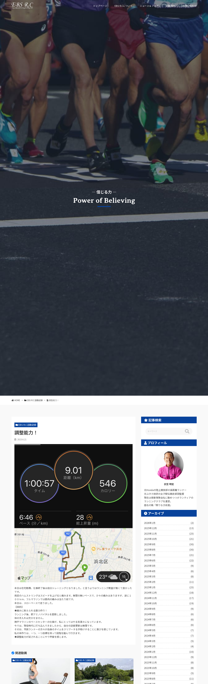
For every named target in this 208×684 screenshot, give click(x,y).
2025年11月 (169, 534)
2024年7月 (169, 619)
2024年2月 (169, 646)
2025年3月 (169, 576)
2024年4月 (169, 636)
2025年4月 (169, 571)
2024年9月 (169, 609)
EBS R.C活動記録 (27, 424)
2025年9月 (169, 544)
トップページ (100, 5)
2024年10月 (169, 603)
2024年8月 (169, 614)
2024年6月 (169, 625)
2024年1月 (169, 652)
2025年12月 (169, 528)
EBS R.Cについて (123, 5)
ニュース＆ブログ (149, 5)
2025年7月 (169, 555)
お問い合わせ (190, 5)
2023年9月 (169, 673)
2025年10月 (169, 539)
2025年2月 (169, 582)
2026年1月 (169, 523)
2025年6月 (169, 560)
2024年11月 (169, 598)
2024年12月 (169, 593)
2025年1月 (169, 587)
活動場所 (170, 5)
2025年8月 (169, 550)
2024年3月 (169, 641)
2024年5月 (169, 630)
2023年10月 (169, 668)
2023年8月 (169, 679)
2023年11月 (169, 662)
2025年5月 (169, 566)
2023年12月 (169, 657)
